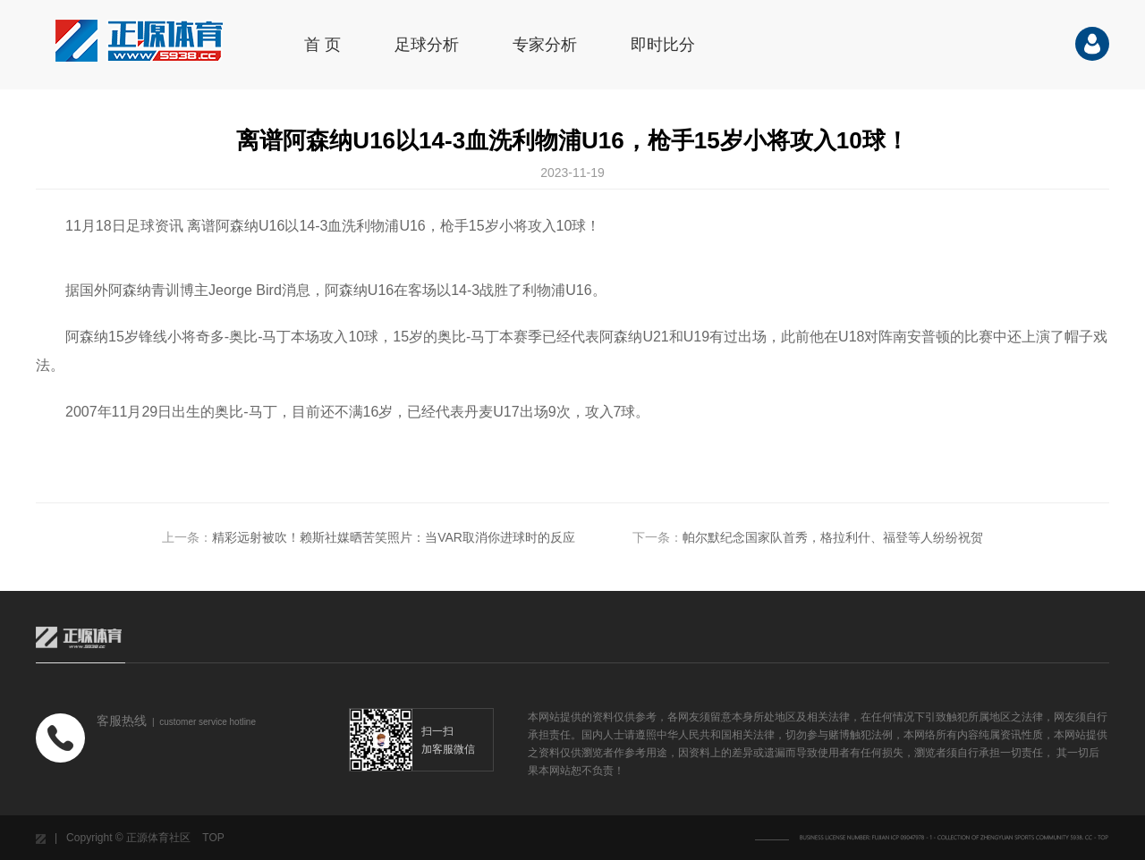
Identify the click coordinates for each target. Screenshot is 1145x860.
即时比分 (663, 45)
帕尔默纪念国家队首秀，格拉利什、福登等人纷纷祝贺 (833, 537)
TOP (213, 837)
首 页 (322, 45)
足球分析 (426, 45)
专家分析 (545, 45)
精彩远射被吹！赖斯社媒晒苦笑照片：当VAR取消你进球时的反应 (393, 537)
